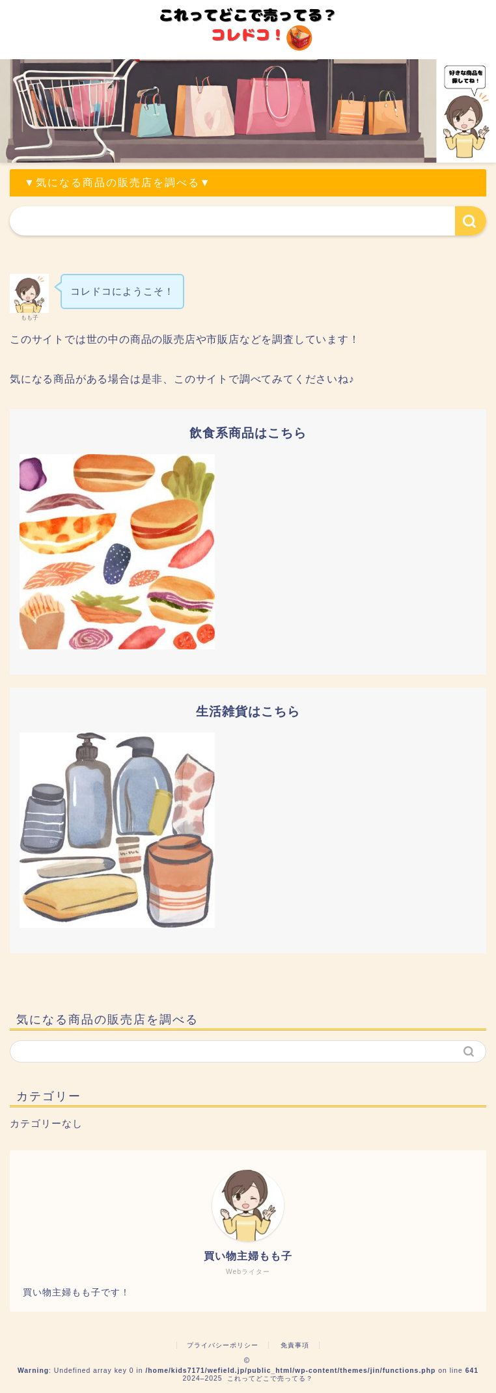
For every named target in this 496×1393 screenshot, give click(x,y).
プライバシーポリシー (222, 1345)
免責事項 (295, 1345)
